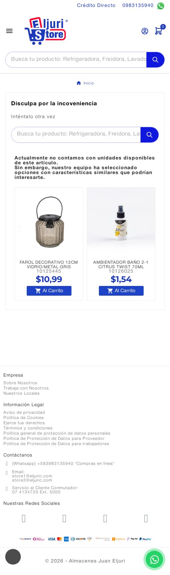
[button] (20, 228)
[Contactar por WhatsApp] (154, 559)
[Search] (155, 60)
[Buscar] (76, 59)
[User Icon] (145, 31)
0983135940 (143, 6)
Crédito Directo (96, 5)
